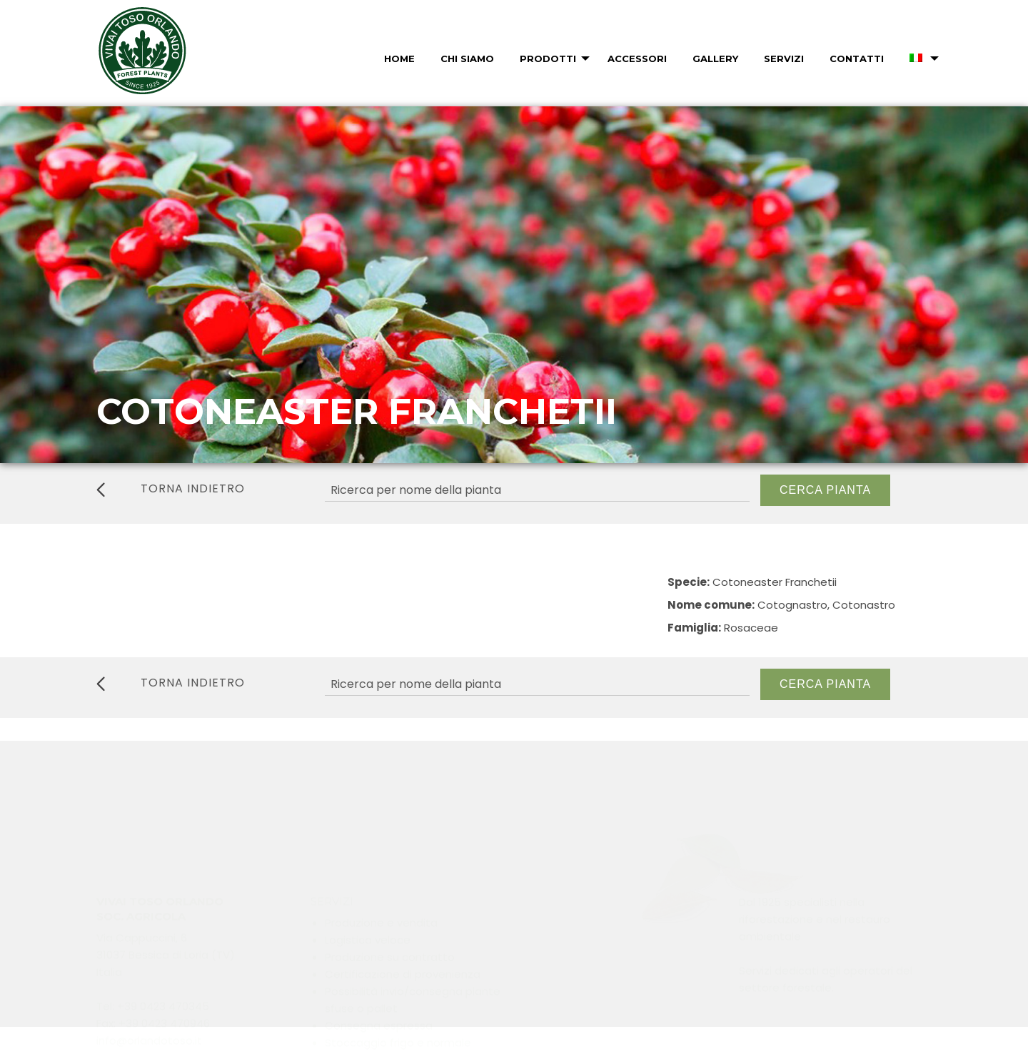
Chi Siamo (467, 58)
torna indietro (170, 488)
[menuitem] (398, 58)
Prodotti (548, 58)
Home (399, 58)
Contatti (857, 58)
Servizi (784, 58)
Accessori (637, 58)
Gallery (715, 58)
